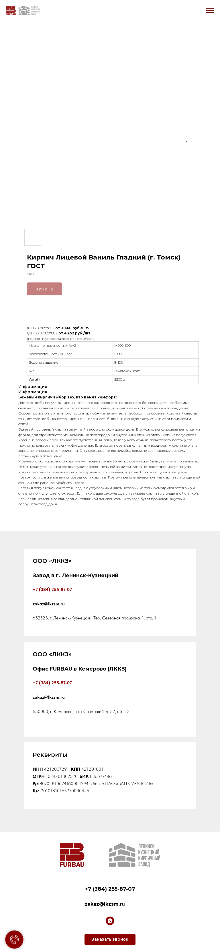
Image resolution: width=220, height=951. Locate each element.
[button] (110, 939)
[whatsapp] (110, 921)
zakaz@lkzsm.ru (105, 904)
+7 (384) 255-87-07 (52, 682)
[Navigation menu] (210, 10)
